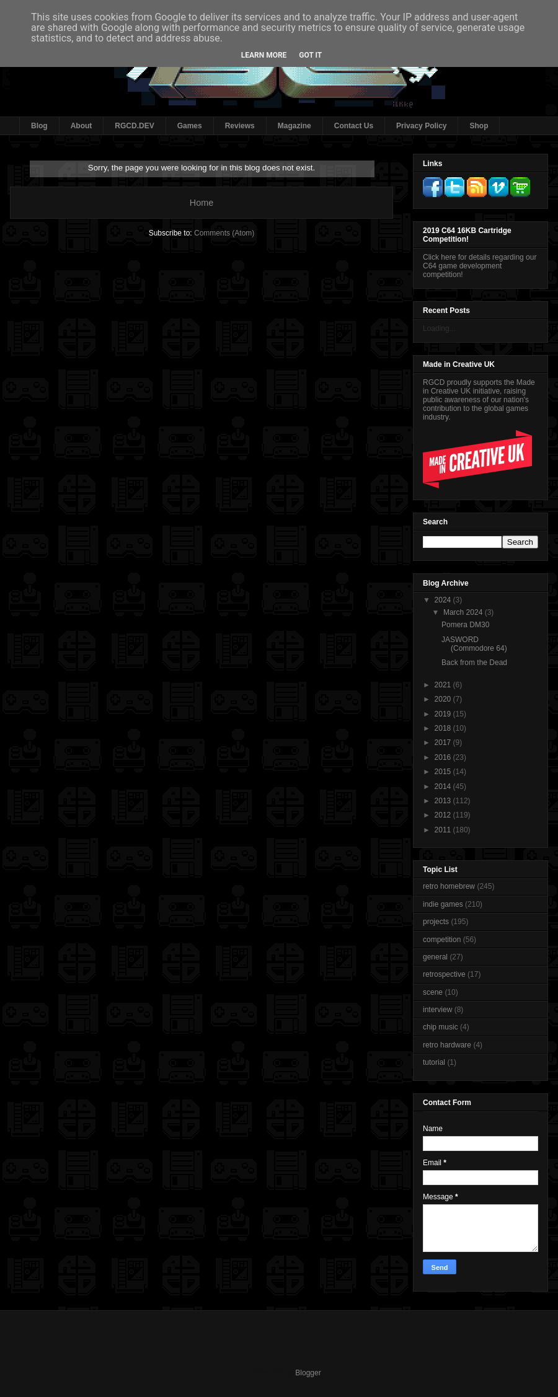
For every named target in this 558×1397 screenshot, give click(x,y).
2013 (444, 800)
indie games (443, 904)
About (81, 125)
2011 (444, 830)
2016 (444, 757)
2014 (444, 786)
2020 (444, 699)
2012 (444, 815)
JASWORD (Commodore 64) (474, 644)
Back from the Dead (474, 662)
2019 (444, 714)
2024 (444, 600)
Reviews (240, 125)
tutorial (434, 1062)
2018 (444, 728)
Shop (478, 125)
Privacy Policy (421, 125)
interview (437, 1009)
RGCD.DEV (134, 125)
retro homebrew (449, 886)
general (435, 957)
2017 (444, 742)
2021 (444, 685)
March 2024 (464, 612)
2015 (444, 771)
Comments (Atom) (224, 233)
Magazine (294, 125)
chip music (440, 1027)
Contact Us (353, 125)
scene (433, 992)
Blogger (308, 1372)
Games (189, 125)
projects (436, 921)
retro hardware (447, 1045)
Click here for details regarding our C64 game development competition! (479, 266)
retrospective (444, 974)
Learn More (264, 55)
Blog (39, 125)
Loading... (439, 328)
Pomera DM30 (465, 624)
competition (442, 939)
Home (201, 203)
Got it (310, 55)
